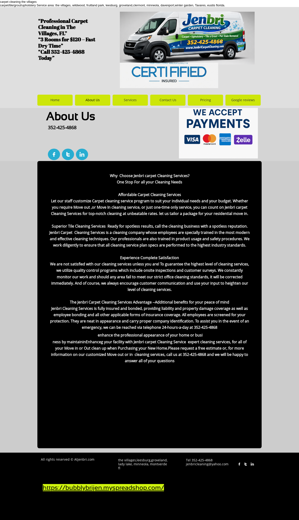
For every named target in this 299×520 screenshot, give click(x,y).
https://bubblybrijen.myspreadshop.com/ (103, 487)
